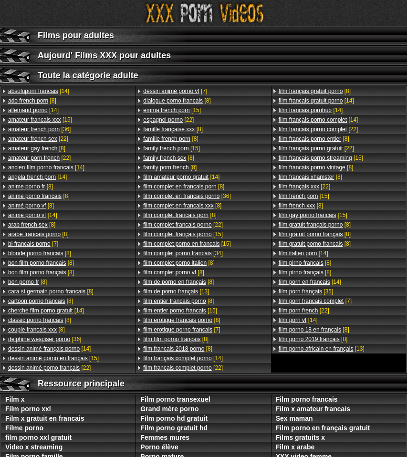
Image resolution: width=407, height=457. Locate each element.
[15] (40, 119)
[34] (183, 253)
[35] (306, 291)
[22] (38, 138)
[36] (39, 129)
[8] (32, 100)
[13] (176, 291)
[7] (33, 243)
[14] (38, 91)
